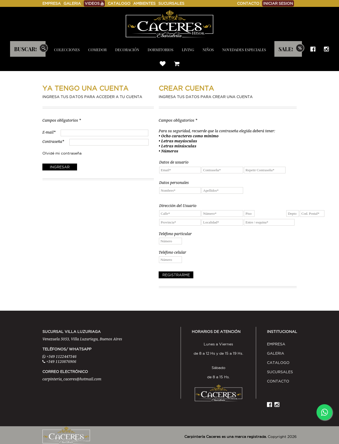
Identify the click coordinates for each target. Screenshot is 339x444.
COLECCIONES (67, 49)
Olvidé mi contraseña (62, 153)
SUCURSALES (171, 3)
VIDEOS (94, 3)
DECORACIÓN (127, 49)
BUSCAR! (25, 48)
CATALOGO (119, 3)
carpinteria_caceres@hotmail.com (71, 378)
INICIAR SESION (278, 3)
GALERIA (72, 3)
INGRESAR (60, 167)
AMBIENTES (144, 3)
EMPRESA (51, 3)
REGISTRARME (176, 275)
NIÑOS (208, 49)
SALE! (285, 48)
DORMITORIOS (160, 49)
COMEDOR (97, 49)
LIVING (188, 49)
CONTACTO (248, 3)
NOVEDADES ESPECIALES (244, 49)
